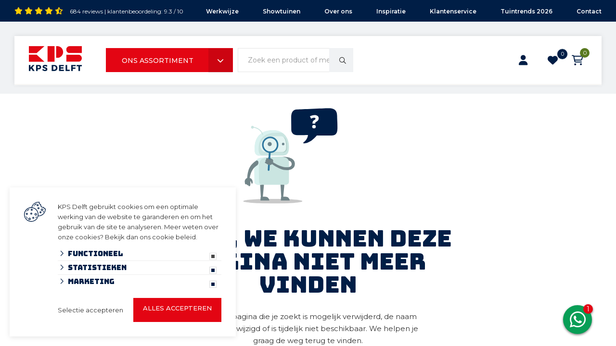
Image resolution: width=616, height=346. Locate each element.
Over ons (338, 11)
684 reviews (86, 11)
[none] (341, 60)
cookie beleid (174, 237)
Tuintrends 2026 (526, 11)
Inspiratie (391, 11)
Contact (589, 11)
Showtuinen (281, 11)
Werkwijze (222, 11)
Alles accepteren (177, 308)
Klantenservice (453, 11)
